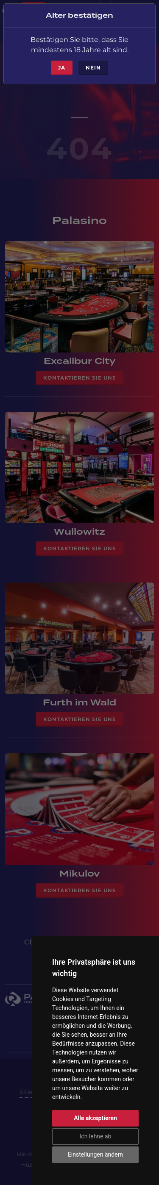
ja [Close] (61, 62)
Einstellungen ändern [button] (95, 1154)
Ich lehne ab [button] (96, 1136)
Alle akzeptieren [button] (95, 1118)
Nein (93, 62)
